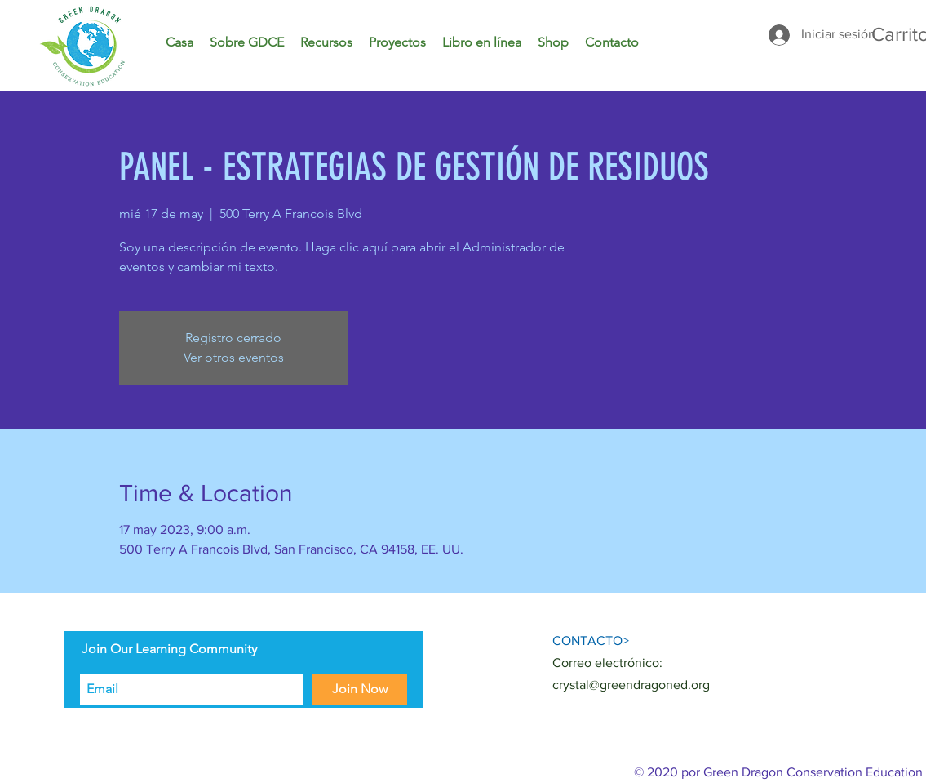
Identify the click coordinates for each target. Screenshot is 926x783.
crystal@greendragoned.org (631, 685)
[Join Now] (359, 689)
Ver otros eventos (234, 357)
